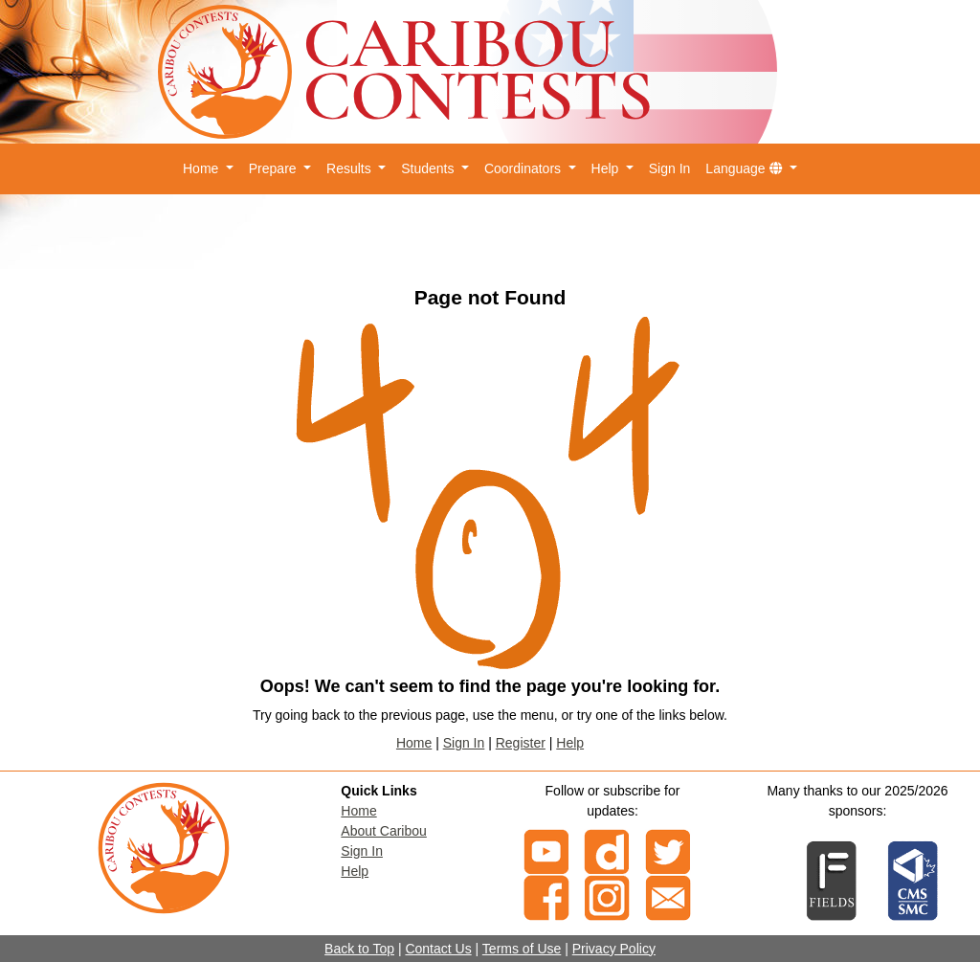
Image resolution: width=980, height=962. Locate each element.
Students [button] (429, 168)
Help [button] (607, 168)
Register (521, 742)
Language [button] (745, 168)
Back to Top (359, 948)
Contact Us (438, 948)
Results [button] (350, 168)
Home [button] (202, 168)
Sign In (670, 168)
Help (570, 742)
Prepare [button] (275, 168)
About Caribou (384, 831)
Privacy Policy (614, 948)
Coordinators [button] (524, 168)
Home (414, 742)
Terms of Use (521, 948)
